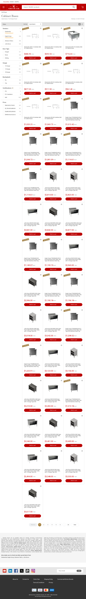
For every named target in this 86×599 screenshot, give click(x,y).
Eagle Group (8, 36)
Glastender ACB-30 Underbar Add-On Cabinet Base (53, 83)
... (64, 524)
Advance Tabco (9, 40)
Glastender (8, 31)
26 (68, 524)
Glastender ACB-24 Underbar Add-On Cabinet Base (32, 83)
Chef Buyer (4, 12)
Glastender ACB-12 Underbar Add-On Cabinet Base (32, 47)
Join (79, 571)
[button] (11, 2)
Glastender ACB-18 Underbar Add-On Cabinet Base (73, 47)
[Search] (49, 7)
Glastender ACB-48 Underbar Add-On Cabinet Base (53, 118)
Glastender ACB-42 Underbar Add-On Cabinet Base (32, 118)
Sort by (25, 24)
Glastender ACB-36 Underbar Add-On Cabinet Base (73, 83)
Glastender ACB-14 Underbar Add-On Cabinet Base (53, 47)
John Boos (8, 44)
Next (75, 524)
